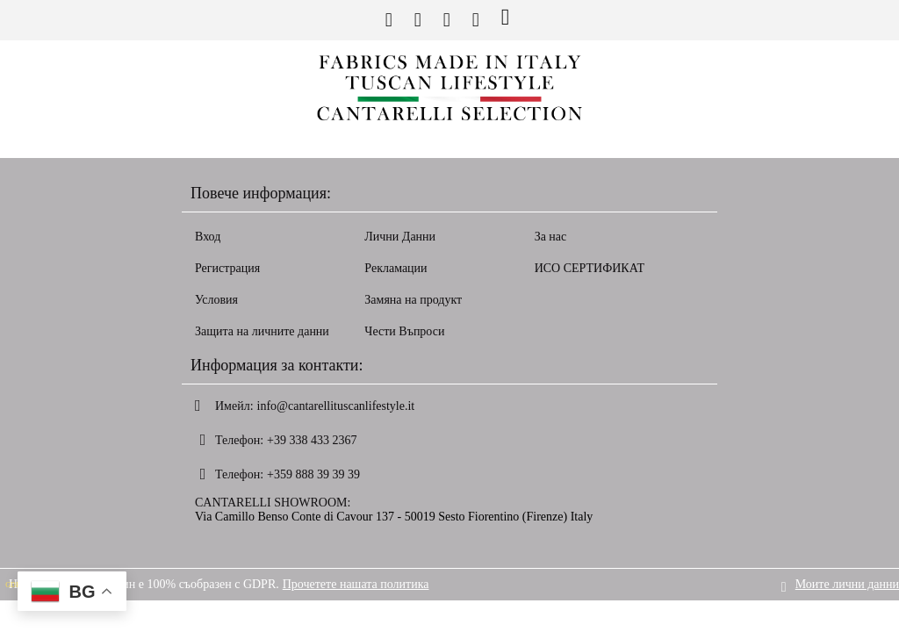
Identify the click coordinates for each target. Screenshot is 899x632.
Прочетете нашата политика (356, 584)
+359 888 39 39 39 (313, 474)
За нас (551, 236)
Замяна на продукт (413, 299)
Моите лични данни (847, 584)
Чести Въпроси (404, 331)
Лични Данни (399, 236)
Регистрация (227, 268)
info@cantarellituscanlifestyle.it (336, 406)
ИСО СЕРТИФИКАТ (590, 268)
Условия (216, 299)
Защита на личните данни (262, 331)
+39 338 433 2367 (311, 440)
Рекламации (395, 268)
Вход (207, 236)
